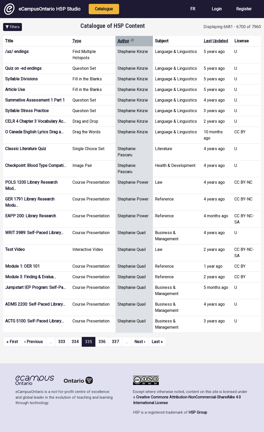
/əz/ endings (17, 51)
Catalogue (104, 8)
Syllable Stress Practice (27, 110)
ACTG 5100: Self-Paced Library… (34, 321)
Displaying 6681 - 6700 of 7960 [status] (232, 26)
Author (126, 40)
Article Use (15, 89)
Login (217, 8)
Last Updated (216, 40)
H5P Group (198, 412)
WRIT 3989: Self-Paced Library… (34, 232)
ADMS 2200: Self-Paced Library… (35, 304)
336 (101, 341)
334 (75, 341)
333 (61, 341)
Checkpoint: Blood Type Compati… (35, 165)
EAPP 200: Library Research (30, 215)
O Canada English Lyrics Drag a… (34, 131)
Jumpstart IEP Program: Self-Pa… (35, 287)
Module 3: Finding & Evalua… (30, 276)
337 (115, 341)
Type (76, 40)
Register (244, 8)
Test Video (15, 249)
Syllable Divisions (21, 78)
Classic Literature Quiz (25, 148)
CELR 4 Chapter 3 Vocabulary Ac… (35, 121)
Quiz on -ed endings (23, 68)
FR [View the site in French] (192, 8)
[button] (12, 27)
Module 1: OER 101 (22, 266)
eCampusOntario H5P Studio (42, 9)
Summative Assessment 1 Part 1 (35, 100)
